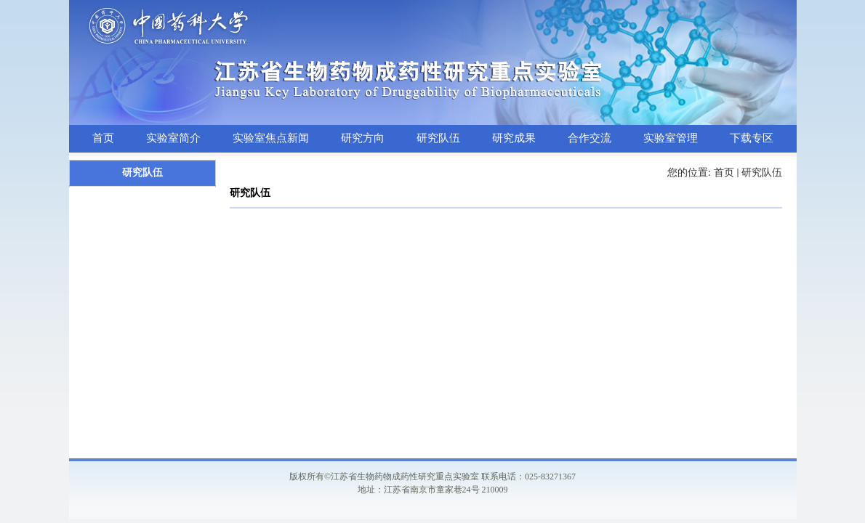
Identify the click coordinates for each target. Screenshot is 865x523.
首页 (724, 172)
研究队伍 (761, 172)
